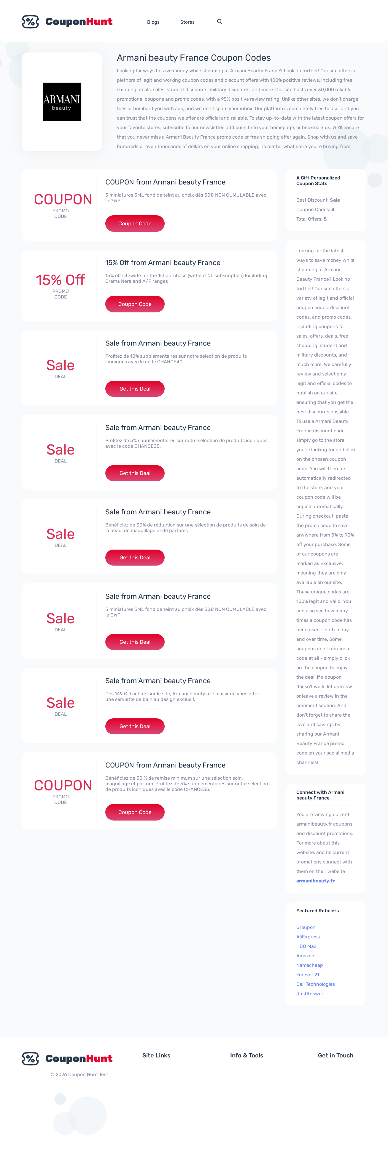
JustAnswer (309, 993)
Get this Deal (135, 389)
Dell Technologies (315, 984)
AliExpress (308, 937)
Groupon (306, 927)
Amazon (305, 956)
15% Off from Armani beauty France (162, 263)
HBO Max (306, 946)
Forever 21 (307, 974)
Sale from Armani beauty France (158, 343)
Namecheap (309, 965)
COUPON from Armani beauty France (165, 182)
